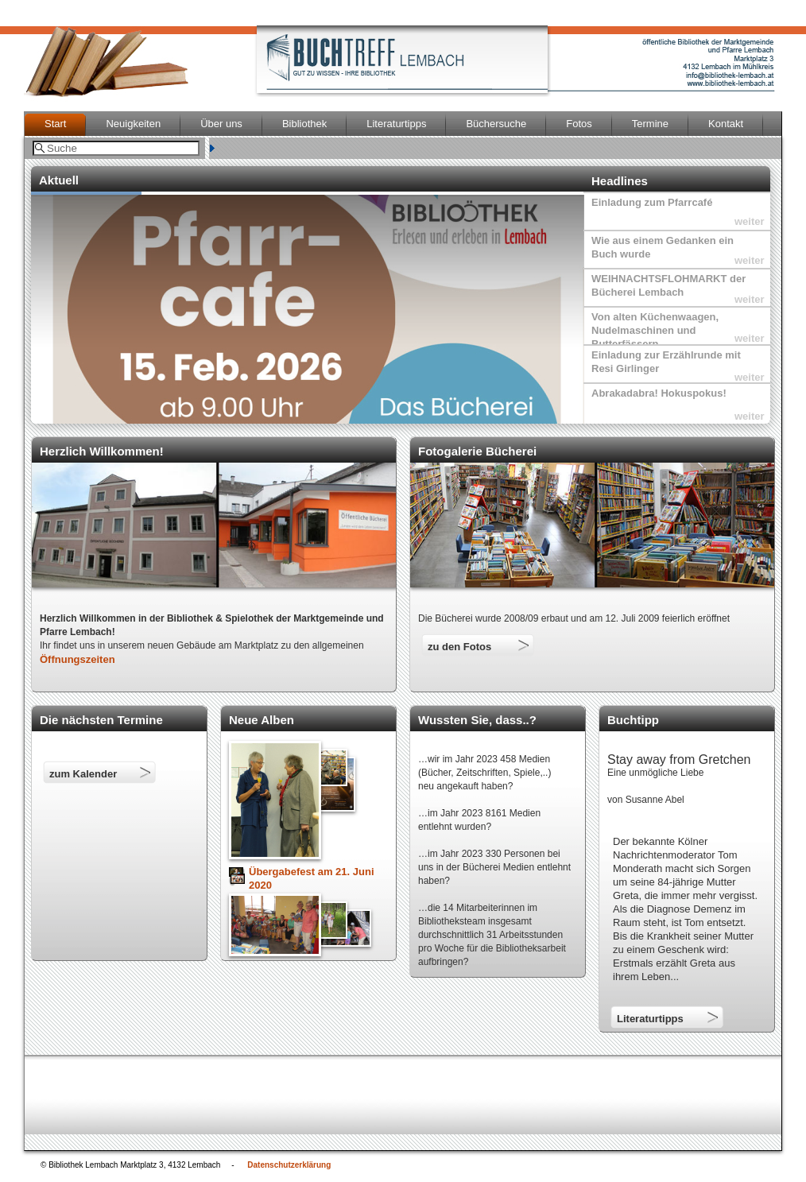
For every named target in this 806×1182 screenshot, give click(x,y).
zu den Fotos (459, 647)
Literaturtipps (396, 124)
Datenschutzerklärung (289, 1165)
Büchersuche (496, 124)
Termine (650, 124)
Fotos (579, 124)
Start (55, 124)
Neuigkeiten (133, 124)
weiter (749, 221)
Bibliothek (304, 124)
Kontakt (725, 124)
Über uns (221, 124)
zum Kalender (83, 774)
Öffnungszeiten (77, 659)
